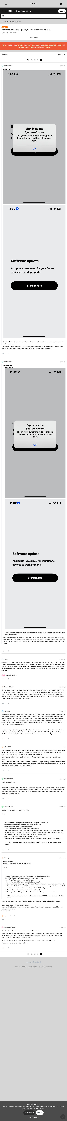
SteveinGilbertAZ (9, 687)
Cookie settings (32, 966)
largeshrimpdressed (10, 927)
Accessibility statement (45, 966)
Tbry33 (6, 659)
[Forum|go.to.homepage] (18, 11)
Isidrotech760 (8, 65)
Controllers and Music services (12, 21)
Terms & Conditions (20, 966)
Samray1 (7, 858)
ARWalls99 (7, 747)
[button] (2, 11)
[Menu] (5, 4)
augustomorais (8, 779)
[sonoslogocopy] (33, 4)
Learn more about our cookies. (35, 1108)
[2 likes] (9, 675)
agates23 (7, 711)
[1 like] (8, 916)
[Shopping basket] (61, 4)
